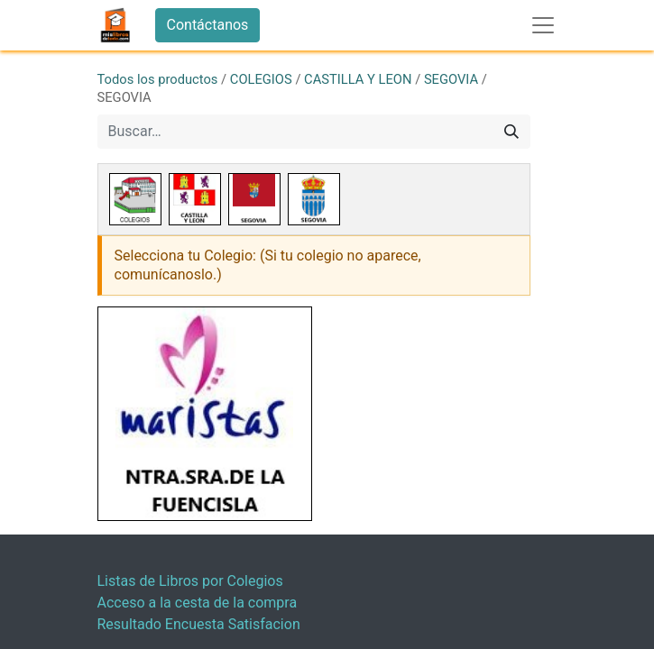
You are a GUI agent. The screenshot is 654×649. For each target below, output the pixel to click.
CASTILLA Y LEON (357, 79)
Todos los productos (157, 79)
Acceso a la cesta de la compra (197, 602)
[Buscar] (511, 131)
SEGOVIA (451, 79)
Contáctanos (208, 24)
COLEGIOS (261, 79)
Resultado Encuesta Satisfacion (198, 624)
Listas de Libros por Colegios (190, 581)
